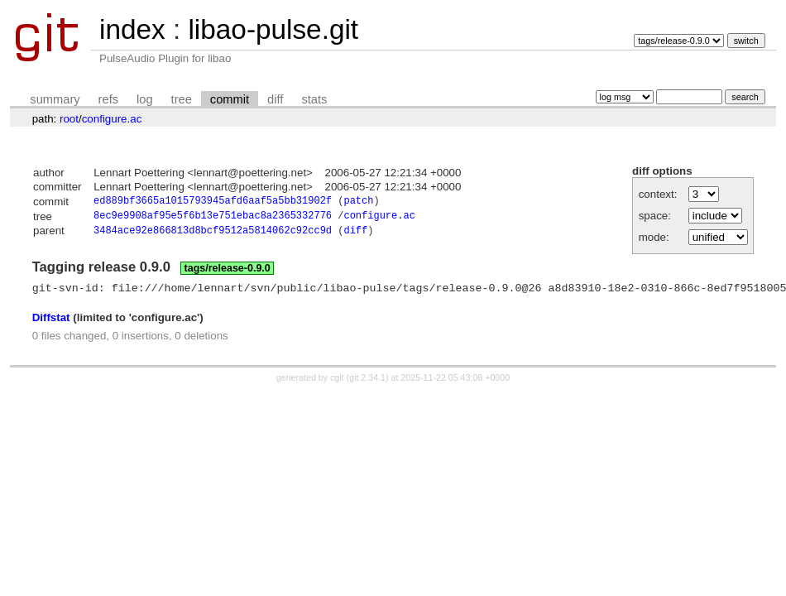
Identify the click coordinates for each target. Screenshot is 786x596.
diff (275, 99)
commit (229, 99)
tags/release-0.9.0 (228, 272)
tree (181, 99)
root (69, 119)
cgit (338, 384)
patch (358, 202)
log (145, 99)
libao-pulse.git (273, 29)
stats (314, 99)
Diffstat (51, 324)
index (132, 29)
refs (108, 99)
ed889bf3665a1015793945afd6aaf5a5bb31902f (212, 202)
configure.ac (112, 119)
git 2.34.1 (367, 384)
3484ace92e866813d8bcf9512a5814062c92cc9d (212, 235)
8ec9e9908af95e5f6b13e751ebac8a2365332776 (212, 218)
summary (54, 99)
